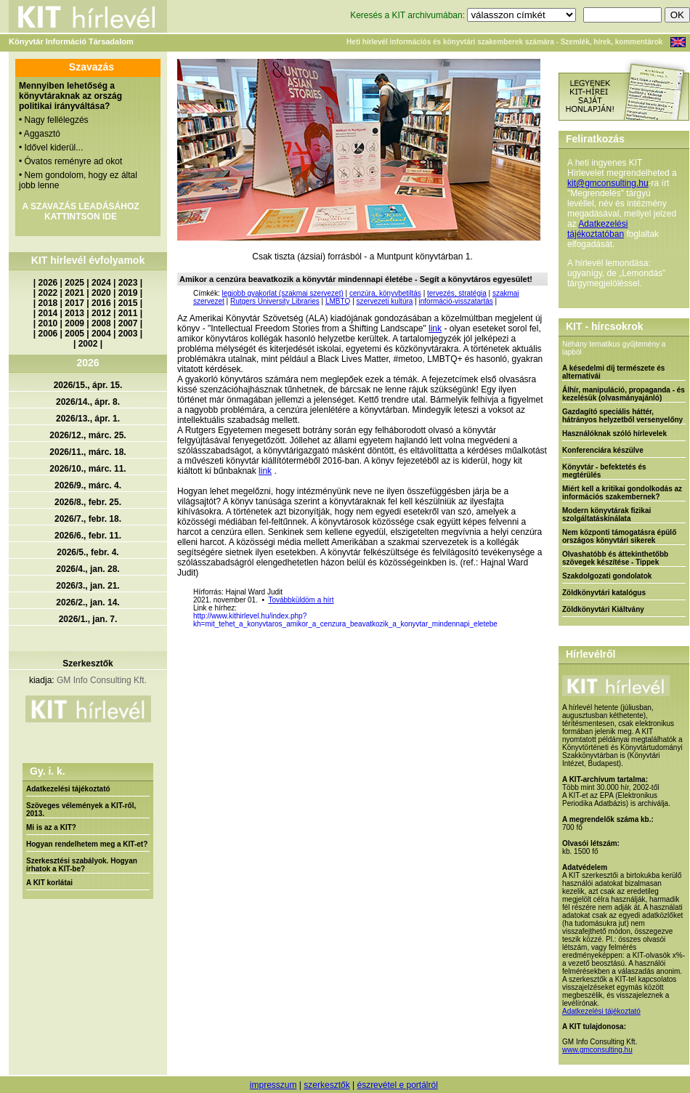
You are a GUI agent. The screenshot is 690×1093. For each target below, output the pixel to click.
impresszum (273, 1085)
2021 (74, 293)
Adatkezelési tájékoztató (68, 789)
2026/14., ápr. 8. (88, 402)
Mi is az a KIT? (51, 827)
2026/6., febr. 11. (87, 536)
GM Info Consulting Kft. (102, 680)
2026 (48, 283)
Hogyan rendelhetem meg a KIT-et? (86, 844)
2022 (48, 293)
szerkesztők (326, 1085)
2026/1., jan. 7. (88, 619)
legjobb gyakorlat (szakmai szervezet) (282, 293)
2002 (88, 344)
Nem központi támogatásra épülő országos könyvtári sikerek (619, 536)
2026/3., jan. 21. (87, 586)
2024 (101, 283)
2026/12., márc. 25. (87, 435)
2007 (128, 323)
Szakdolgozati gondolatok (607, 576)
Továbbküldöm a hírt (300, 600)
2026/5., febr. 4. (87, 552)
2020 (101, 293)
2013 (74, 313)
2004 (101, 333)
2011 (128, 313)
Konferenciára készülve (603, 450)
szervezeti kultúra (385, 301)
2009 (74, 323)
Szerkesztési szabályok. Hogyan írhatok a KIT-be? (81, 865)
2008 (101, 323)
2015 (128, 303)
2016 (101, 303)
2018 (48, 303)
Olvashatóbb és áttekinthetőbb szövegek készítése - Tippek (615, 558)
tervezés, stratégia (457, 293)
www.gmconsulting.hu (597, 1050)
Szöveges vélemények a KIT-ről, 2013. (81, 810)
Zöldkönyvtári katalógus (604, 593)
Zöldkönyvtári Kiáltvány (603, 609)
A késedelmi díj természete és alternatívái (613, 372)
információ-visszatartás (456, 301)
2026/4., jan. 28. (87, 569)
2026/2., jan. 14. (87, 602)
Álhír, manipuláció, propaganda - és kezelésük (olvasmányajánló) (623, 394)
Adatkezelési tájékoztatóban (597, 229)
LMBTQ (337, 301)
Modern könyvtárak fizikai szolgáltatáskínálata (606, 515)
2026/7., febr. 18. (87, 519)
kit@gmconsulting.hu (608, 183)
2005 (74, 333)
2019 (128, 293)
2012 (101, 313)
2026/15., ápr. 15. (88, 385)
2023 (128, 283)
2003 (128, 333)
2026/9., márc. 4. (87, 485)
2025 (74, 283)
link (435, 328)
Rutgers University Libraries (275, 301)
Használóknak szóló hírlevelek (614, 433)
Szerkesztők (87, 663)
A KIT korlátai (49, 883)
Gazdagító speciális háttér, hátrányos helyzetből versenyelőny (622, 416)
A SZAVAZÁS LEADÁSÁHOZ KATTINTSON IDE (80, 211)
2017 (74, 303)
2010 (48, 323)
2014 (48, 313)
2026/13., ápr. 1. (88, 419)
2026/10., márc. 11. (87, 469)
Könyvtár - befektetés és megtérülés (604, 471)
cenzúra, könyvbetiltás (385, 293)
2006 (48, 333)
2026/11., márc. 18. (87, 452)
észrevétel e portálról (397, 1085)
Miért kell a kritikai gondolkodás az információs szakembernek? (622, 493)
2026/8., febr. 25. (87, 502)
